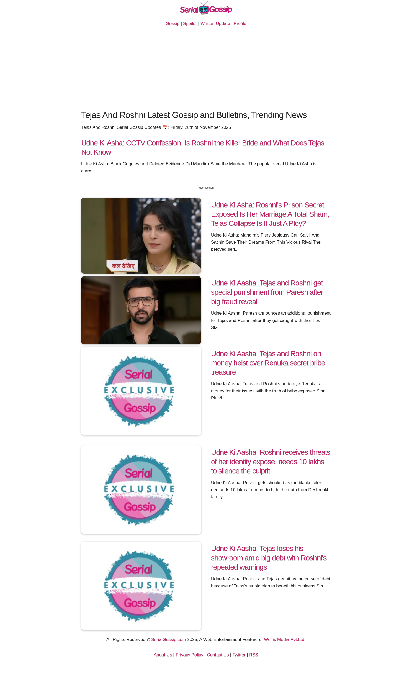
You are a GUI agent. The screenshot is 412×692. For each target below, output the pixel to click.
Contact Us (218, 654)
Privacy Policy (189, 654)
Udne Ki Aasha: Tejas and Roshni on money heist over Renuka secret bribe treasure (268, 362)
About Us (163, 654)
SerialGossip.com (168, 639)
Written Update (215, 23)
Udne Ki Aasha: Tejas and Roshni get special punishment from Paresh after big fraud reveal (267, 292)
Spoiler (190, 23)
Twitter (239, 654)
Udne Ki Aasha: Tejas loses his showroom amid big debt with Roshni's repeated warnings (269, 557)
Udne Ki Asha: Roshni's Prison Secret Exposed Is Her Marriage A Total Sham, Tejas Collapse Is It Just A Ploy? (270, 214)
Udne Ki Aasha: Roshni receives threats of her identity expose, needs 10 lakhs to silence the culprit (270, 461)
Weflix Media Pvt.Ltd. (285, 639)
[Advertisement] (206, 69)
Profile (240, 23)
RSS (253, 654)
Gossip (172, 23)
